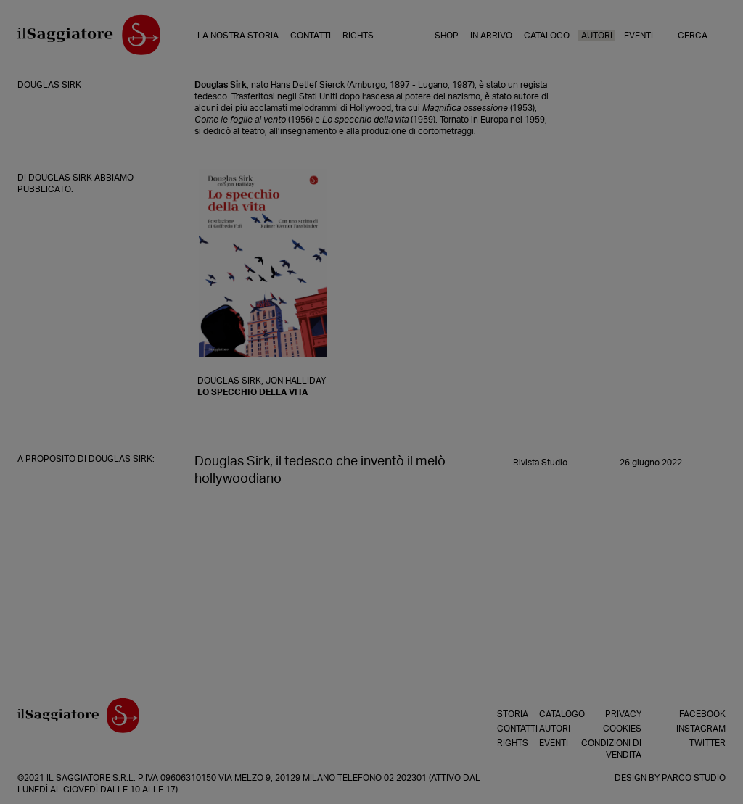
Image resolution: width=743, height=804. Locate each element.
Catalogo (547, 35)
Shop (447, 35)
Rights (358, 35)
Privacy (623, 714)
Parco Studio (694, 778)
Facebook (702, 714)
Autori (596, 35)
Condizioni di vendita (611, 749)
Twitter (707, 743)
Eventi (638, 35)
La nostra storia (238, 35)
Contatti (310, 35)
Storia (500, 714)
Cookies (622, 728)
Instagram (701, 728)
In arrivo (491, 35)
